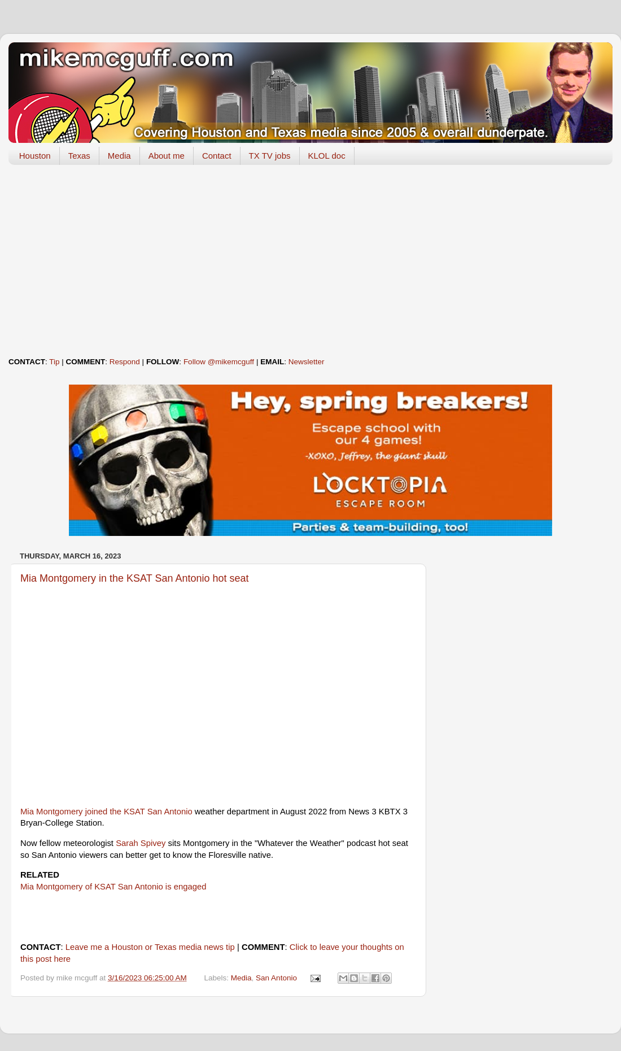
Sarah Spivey (140, 843)
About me (166, 155)
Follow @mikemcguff (218, 361)
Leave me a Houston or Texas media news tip (150, 947)
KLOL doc (327, 155)
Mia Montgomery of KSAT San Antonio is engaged (113, 886)
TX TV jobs (270, 155)
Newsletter (306, 361)
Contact (216, 155)
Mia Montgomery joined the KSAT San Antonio (106, 811)
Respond (125, 361)
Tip (54, 361)
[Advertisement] (310, 261)
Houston (35, 155)
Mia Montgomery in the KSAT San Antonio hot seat (134, 578)
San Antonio (276, 978)
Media (119, 155)
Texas (79, 155)
